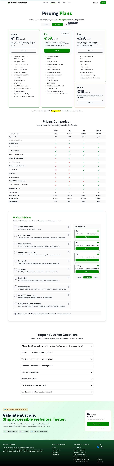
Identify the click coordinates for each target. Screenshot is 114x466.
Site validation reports (80, 452)
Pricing (53, 2)
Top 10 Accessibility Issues (81, 457)
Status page (55, 454)
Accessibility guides (79, 450)
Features (46, 2)
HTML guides (77, 447)
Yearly (69, 24)
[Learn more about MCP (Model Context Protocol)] (68, 304)
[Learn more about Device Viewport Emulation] (68, 252)
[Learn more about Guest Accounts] (68, 286)
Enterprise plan (55, 111)
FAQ (59, 2)
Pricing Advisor (64, 20)
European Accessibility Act (81, 459)
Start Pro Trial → (98, 424)
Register (95, 2)
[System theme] (98, 462)
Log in (103, 2)
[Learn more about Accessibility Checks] (68, 227)
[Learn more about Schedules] (68, 269)
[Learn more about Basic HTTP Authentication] (68, 295)
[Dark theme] (103, 462)
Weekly (46, 24)
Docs (69, 2)
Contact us (55, 452)
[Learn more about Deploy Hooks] (68, 278)
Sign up (24, 50)
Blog (64, 2)
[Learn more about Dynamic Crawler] (68, 235)
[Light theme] (100, 462)
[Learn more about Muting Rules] (68, 261)
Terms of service (56, 450)
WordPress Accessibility (80, 462)
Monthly (57, 24)
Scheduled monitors (79, 454)
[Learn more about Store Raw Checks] (68, 244)
